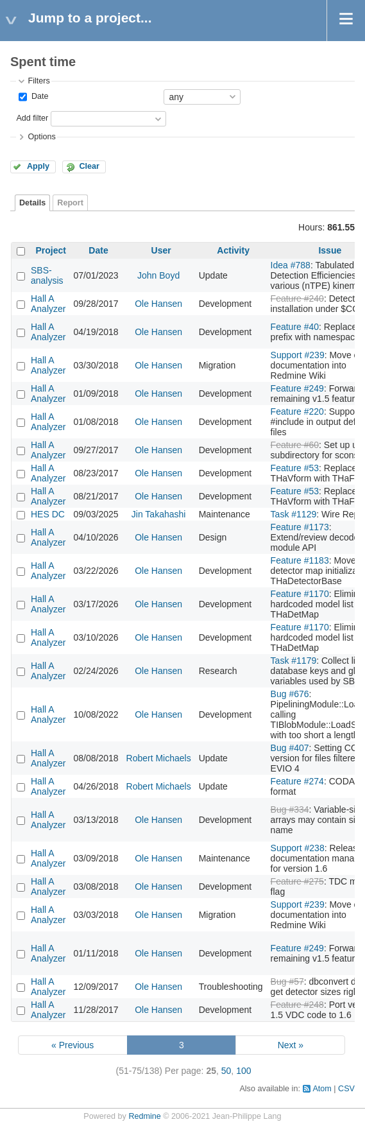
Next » (290, 1045)
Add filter (32, 118)
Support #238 (298, 848)
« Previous (72, 1045)
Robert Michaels (158, 758)
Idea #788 (290, 265)
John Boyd (158, 275)
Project (51, 250)
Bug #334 (290, 809)
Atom (321, 1088)
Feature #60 (295, 445)
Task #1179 (294, 660)
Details (32, 202)
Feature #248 (297, 1004)
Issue (329, 250)
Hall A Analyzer (48, 303)
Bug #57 (287, 981)
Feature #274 (297, 781)
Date (38, 96)
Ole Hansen (158, 303)
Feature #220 (297, 411)
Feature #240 (297, 298)
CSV (346, 1088)
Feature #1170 (300, 594)
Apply (38, 166)
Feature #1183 (300, 560)
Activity (233, 250)
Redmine (144, 1116)
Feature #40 (295, 327)
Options (41, 136)
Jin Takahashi (159, 514)
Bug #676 (290, 694)
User (161, 250)
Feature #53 (295, 468)
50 (226, 1071)
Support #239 (298, 355)
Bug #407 (290, 748)
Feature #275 (297, 881)
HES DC (48, 514)
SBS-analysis (47, 275)
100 (243, 1071)
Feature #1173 (300, 527)
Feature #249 (297, 388)
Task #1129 (294, 514)
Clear (89, 166)
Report (70, 202)
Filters (38, 80)
